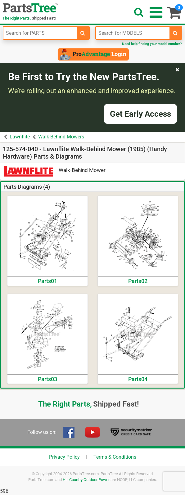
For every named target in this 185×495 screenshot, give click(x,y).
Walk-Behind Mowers (61, 137)
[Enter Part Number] (40, 33)
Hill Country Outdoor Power (86, 479)
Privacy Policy (64, 457)
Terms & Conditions (114, 457)
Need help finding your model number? (152, 44)
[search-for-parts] (83, 33)
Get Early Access (140, 114)
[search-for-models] (175, 33)
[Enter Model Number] (132, 33)
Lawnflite (20, 137)
